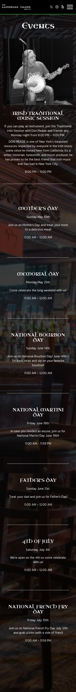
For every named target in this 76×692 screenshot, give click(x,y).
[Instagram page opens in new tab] (57, 7)
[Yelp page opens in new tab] (62, 7)
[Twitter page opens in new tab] (51, 7)
